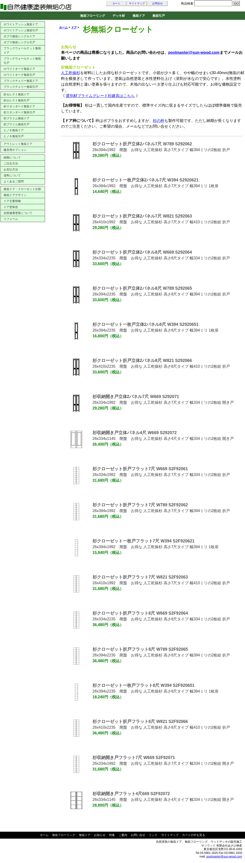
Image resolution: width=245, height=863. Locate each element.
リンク (153, 835)
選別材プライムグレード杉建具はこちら (100, 96)
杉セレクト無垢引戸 (16, 100)
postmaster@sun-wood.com (224, 856)
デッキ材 (118, 15)
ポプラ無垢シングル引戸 (19, 42)
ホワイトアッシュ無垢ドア (21, 24)
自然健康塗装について (18, 213)
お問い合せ (138, 835)
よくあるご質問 (14, 181)
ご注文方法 (11, 163)
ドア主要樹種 (12, 201)
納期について (12, 157)
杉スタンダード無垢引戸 (19, 112)
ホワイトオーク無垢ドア (19, 69)
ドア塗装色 (11, 207)
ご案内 (123, 835)
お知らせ (100, 835)
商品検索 (187, 3)
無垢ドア (139, 15)
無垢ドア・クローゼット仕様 (22, 189)
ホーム (63, 27)
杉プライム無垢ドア (16, 118)
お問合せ (157, 3)
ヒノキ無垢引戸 (14, 136)
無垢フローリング (92, 15)
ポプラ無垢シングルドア (19, 36)
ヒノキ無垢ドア (14, 130)
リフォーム (11, 219)
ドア (74, 27)
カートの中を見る (193, 835)
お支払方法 (11, 169)
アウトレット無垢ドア (18, 144)
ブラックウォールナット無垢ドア (22, 50)
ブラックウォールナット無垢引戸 (22, 61)
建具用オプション (15, 150)
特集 (112, 835)
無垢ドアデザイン (15, 195)
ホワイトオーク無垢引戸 (19, 74)
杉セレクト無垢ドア (16, 94)
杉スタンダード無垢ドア (19, 106)
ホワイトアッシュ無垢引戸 (21, 30)
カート (116, 3)
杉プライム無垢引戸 (16, 124)
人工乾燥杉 (70, 73)
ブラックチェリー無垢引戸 (21, 86)
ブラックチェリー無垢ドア (21, 80)
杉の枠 (158, 121)
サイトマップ (137, 3)
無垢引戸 (158, 15)
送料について (12, 175)
